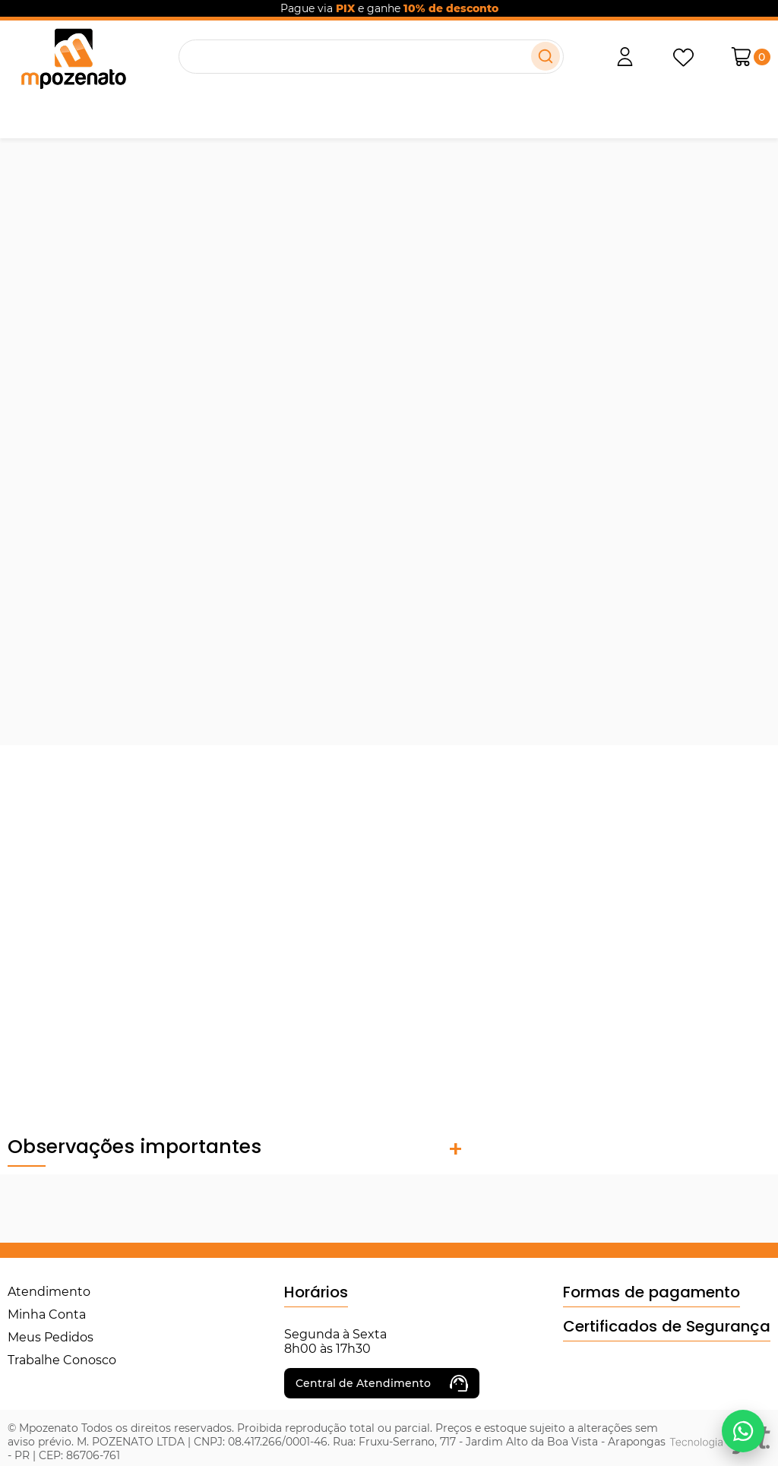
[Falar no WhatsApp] (743, 1431)
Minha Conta (47, 1314)
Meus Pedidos (50, 1337)
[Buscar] (545, 56)
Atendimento (49, 1291)
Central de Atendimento (382, 1383)
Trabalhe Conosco (62, 1360)
